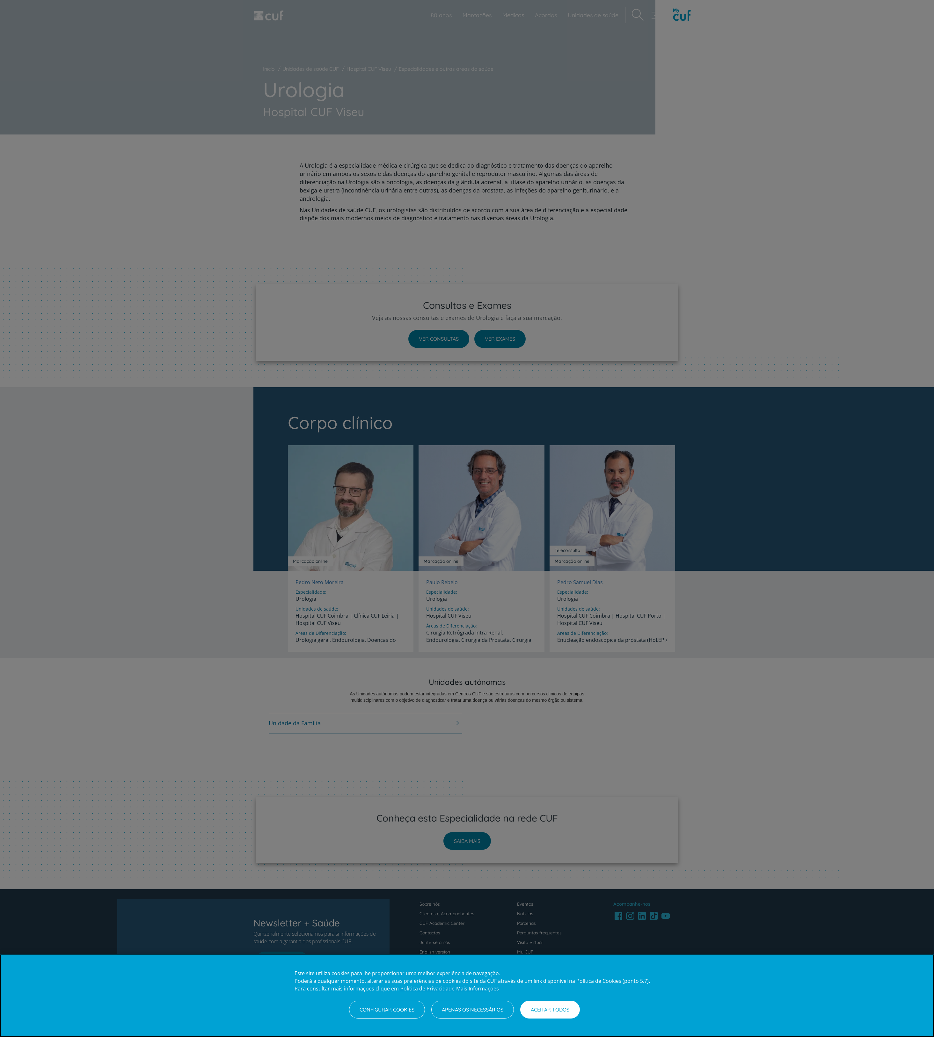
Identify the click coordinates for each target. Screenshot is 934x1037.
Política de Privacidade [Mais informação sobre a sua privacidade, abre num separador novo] (427, 988)
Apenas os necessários (472, 1009)
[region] (467, 995)
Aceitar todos (550, 1009)
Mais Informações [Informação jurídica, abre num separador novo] (477, 988)
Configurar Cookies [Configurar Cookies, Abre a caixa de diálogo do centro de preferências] (387, 1009)
